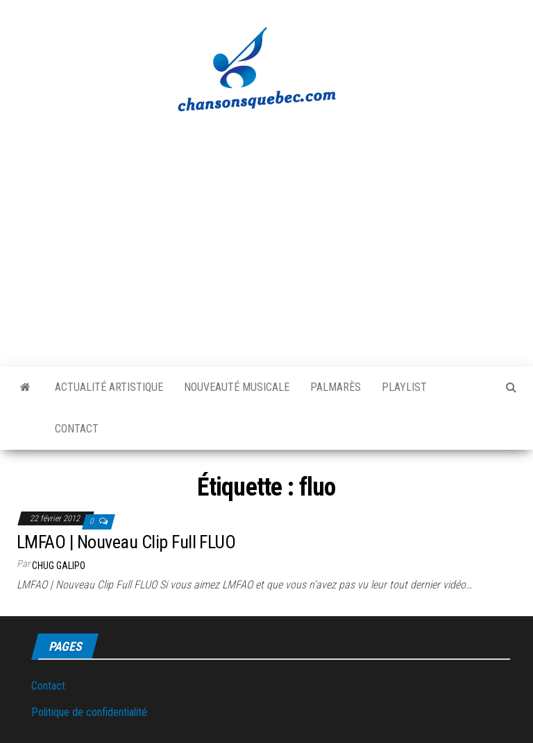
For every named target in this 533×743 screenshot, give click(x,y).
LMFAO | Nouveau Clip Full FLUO (126, 542)
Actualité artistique (109, 387)
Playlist (404, 387)
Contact (77, 428)
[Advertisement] (266, 232)
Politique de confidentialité (89, 712)
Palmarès (335, 387)
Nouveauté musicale (236, 387)
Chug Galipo (58, 565)
